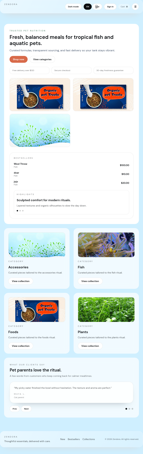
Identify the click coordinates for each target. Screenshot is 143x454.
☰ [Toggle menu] (135, 6)
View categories (42, 59)
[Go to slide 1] (17, 210)
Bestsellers (74, 439)
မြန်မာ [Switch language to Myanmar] (97, 6)
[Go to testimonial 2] (129, 409)
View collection (20, 281)
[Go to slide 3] (23, 210)
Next (26, 408)
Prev (15, 408)
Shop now (18, 59)
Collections (88, 439)
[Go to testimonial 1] (126, 409)
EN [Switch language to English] (87, 6)
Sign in (110, 6)
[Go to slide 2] (20, 210)
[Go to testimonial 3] (132, 409)
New (62, 439)
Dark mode (73, 6)
